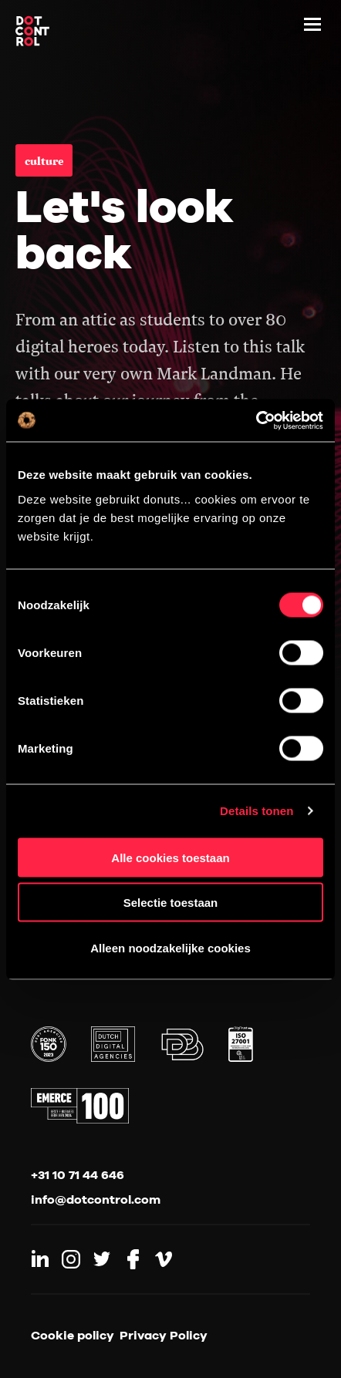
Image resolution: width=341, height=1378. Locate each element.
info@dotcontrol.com (95, 1199)
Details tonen (256, 810)
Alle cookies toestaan (170, 857)
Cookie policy (72, 1335)
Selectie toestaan (170, 902)
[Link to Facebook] (132, 1259)
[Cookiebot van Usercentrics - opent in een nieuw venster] (255, 420)
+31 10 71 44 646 (77, 1174)
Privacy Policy (164, 1335)
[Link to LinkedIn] (40, 1259)
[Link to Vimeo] (163, 1259)
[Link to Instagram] (71, 1259)
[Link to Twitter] (101, 1259)
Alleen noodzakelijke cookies (170, 947)
